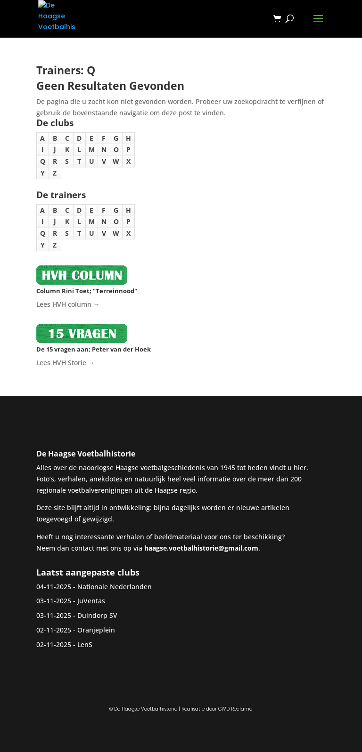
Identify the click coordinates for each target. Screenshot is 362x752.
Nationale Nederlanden (114, 586)
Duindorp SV (97, 615)
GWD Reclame (235, 708)
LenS (84, 644)
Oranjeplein (96, 629)
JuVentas (91, 600)
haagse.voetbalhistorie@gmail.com (201, 548)
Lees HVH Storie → (65, 362)
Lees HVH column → (68, 304)
